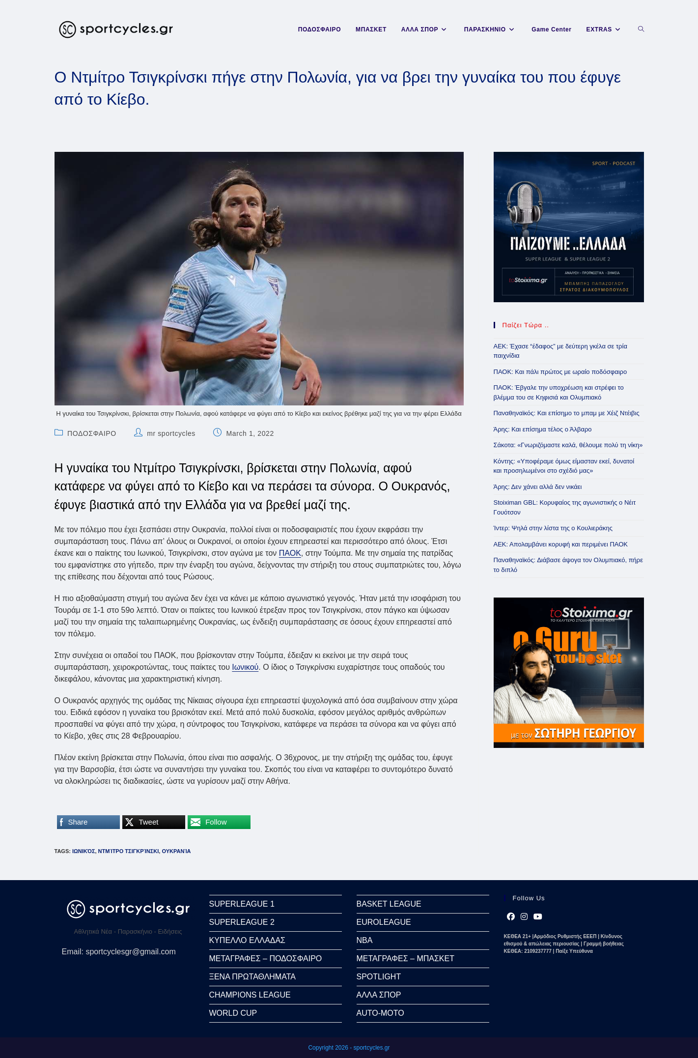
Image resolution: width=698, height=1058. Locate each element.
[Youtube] (537, 917)
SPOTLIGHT (379, 976)
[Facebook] (511, 917)
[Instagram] (524, 917)
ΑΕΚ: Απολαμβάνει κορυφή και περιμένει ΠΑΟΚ (561, 544)
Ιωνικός (83, 851)
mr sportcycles (171, 433)
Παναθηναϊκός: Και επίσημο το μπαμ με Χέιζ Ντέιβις (567, 413)
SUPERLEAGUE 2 (242, 922)
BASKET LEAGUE (389, 904)
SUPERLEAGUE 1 (242, 904)
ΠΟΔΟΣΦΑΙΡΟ (91, 433)
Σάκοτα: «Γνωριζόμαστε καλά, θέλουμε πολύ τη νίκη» (568, 445)
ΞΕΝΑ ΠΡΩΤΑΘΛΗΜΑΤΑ (252, 976)
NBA (365, 940)
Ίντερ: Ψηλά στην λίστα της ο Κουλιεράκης (553, 528)
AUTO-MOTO (380, 1013)
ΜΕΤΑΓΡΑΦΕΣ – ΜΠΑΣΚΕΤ (405, 958)
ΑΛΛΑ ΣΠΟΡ (379, 995)
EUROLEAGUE (384, 922)
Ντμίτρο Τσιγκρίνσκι (128, 851)
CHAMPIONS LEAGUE (250, 995)
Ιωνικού (245, 667)
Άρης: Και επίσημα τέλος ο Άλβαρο (543, 429)
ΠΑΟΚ (290, 553)
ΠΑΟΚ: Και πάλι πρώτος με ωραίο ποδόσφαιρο (560, 371)
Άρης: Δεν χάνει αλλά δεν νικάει (538, 486)
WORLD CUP (233, 1013)
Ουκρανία (176, 851)
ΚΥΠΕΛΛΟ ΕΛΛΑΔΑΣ (247, 940)
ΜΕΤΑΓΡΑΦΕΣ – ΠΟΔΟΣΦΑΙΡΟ (265, 958)
